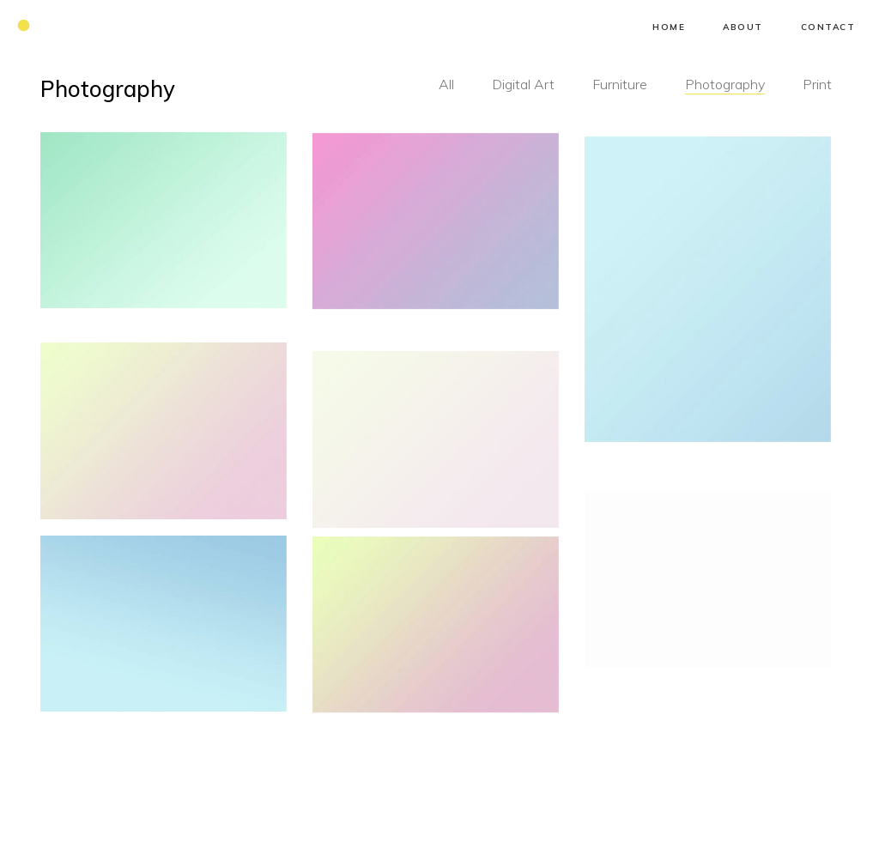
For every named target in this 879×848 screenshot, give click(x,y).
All (446, 84)
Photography (725, 84)
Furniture (619, 84)
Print (817, 84)
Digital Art (523, 84)
